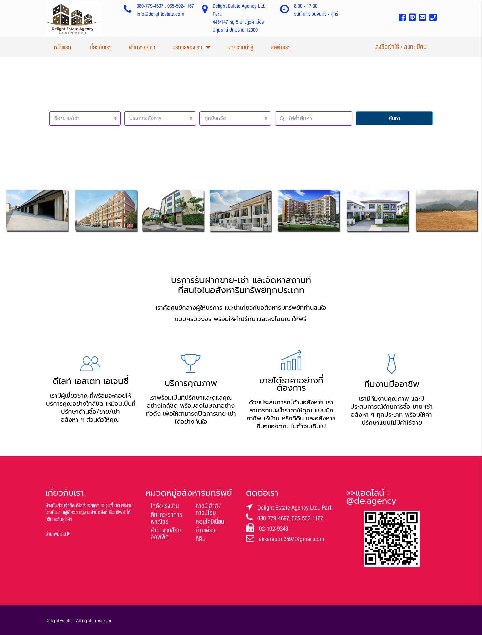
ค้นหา (394, 118)
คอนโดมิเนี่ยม (210, 522)
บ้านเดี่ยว (205, 530)
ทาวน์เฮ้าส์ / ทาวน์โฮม (208, 509)
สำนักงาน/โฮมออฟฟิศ (166, 533)
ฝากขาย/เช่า (142, 47)
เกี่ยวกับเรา (100, 47)
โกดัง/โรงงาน (165, 506)
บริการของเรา (187, 47)
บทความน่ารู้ (240, 47)
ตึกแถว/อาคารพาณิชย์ (166, 518)
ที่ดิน (200, 539)
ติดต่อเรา (280, 47)
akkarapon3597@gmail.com (291, 539)
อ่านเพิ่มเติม (57, 534)
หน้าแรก (62, 47)
